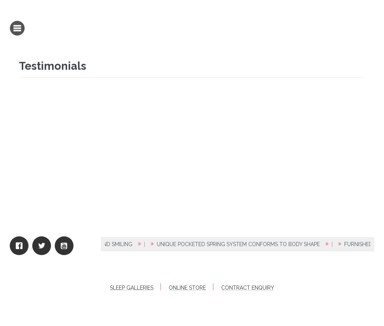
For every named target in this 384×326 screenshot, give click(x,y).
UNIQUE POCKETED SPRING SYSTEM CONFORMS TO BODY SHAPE (240, 244)
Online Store (187, 288)
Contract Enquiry (247, 288)
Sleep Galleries (131, 288)
